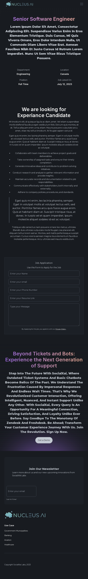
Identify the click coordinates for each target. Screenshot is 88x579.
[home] (19, 4)
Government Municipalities (16, 531)
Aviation (7, 541)
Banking (8, 536)
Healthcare (9, 545)
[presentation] (57, 491)
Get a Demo (44, 441)
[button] (81, 4)
